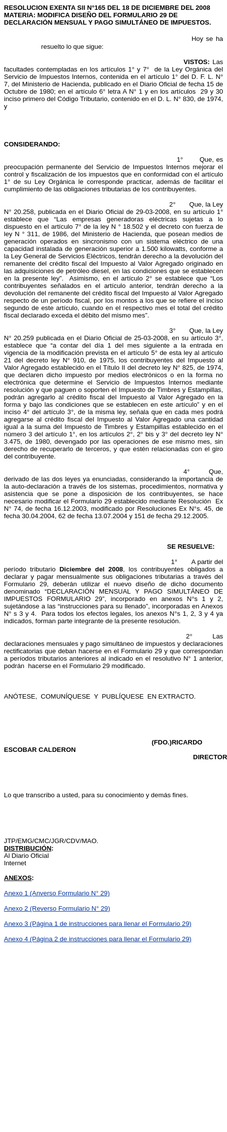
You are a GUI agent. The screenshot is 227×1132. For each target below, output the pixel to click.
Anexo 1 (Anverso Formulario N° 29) (57, 893)
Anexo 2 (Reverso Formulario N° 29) (57, 908)
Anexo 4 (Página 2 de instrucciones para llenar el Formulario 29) (98, 939)
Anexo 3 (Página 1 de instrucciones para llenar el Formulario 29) (98, 923)
